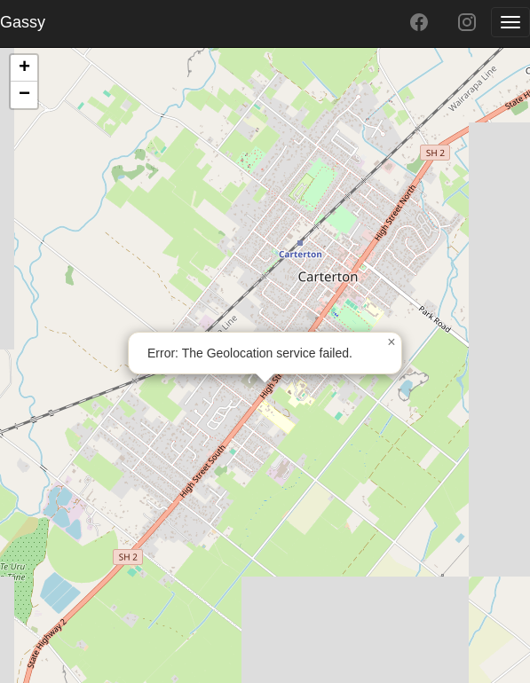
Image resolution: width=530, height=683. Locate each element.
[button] (391, 342)
